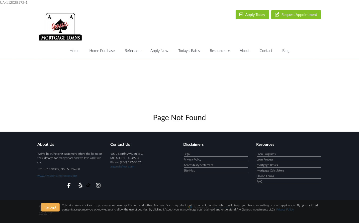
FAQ (260, 181)
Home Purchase (102, 50)
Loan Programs (266, 154)
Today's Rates (189, 50)
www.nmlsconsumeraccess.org (57, 176)
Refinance (132, 50)
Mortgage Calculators (270, 170)
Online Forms (265, 176)
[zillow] (88, 186)
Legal (187, 154)
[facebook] (67, 186)
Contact (266, 50)
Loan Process (265, 159)
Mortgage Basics (267, 165)
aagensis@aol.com (122, 166)
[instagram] (97, 186)
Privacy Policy (192, 159)
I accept (50, 207)
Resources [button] (220, 50)
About (245, 50)
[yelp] (79, 186)
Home (74, 50)
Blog (285, 50)
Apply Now (159, 50)
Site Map (189, 170)
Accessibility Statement (198, 165)
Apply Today (252, 14)
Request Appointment (296, 14)
